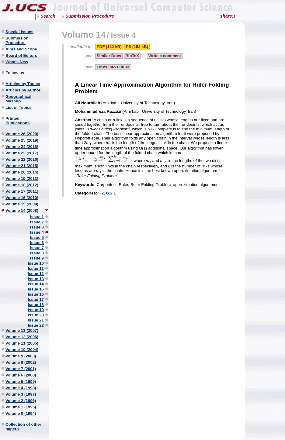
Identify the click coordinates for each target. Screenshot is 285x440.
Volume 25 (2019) (21, 140)
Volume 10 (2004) (21, 349)
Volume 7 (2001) (20, 368)
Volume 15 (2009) (21, 204)
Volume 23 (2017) (21, 153)
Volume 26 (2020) (21, 134)
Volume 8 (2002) (20, 362)
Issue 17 (36, 299)
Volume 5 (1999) (20, 381)
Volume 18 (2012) (21, 185)
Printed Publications (17, 120)
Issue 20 (36, 315)
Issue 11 (36, 268)
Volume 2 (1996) (20, 400)
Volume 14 (84, 34)
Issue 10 (36, 263)
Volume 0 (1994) (20, 413)
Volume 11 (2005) (21, 343)
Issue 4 (37, 232)
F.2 (101, 193)
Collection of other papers (23, 426)
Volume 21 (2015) (21, 165)
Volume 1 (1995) (20, 407)
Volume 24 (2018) (21, 146)
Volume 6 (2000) (20, 375)
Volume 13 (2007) (21, 330)
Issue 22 (36, 325)
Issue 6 (37, 242)
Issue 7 (37, 248)
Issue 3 (37, 227)
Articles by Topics (22, 83)
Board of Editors (21, 55)
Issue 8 (37, 253)
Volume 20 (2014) (21, 172)
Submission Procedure (89, 16)
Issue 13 (36, 279)
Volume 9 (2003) (20, 356)
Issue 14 (36, 284)
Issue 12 (36, 273)
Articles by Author (22, 90)
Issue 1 (37, 217)
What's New (16, 62)
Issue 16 (36, 294)
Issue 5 (37, 237)
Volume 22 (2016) (21, 159)
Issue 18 (36, 304)
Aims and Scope (21, 49)
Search (47, 16)
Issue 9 (37, 258)
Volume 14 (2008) (21, 210)
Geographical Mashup (18, 98)
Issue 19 (36, 310)
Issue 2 (37, 222)
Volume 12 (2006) (21, 337)
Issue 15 (36, 289)
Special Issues (19, 31)
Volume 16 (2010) (21, 197)
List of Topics (18, 107)
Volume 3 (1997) (20, 394)
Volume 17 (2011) (21, 191)
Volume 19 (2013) (21, 178)
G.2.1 (111, 193)
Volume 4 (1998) (20, 388)
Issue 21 (36, 320)
